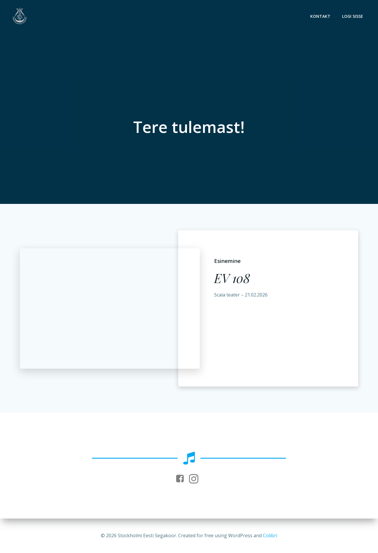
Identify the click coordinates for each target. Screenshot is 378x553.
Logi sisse (352, 16)
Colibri (270, 535)
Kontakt (320, 16)
